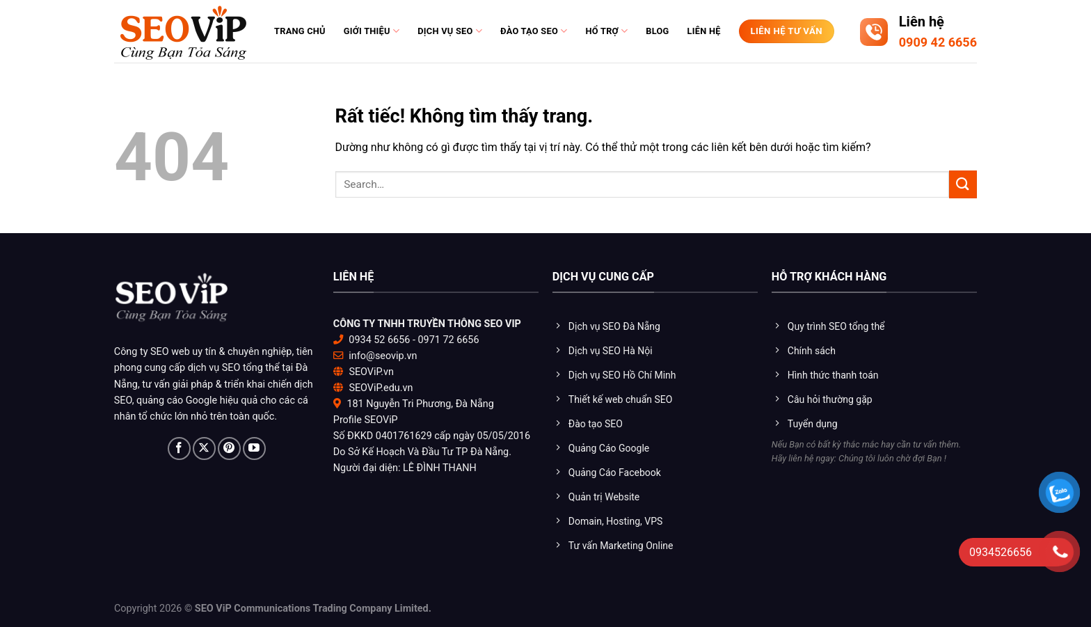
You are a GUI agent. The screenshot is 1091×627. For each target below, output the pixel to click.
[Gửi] (963, 184)
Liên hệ (704, 31)
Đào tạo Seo (533, 31)
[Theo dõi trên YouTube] (254, 448)
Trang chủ (300, 31)
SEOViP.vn (371, 372)
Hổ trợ (606, 31)
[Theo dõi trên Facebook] (179, 448)
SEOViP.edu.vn (381, 388)
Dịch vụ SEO (449, 31)
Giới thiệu (371, 31)
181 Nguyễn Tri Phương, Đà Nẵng (420, 404)
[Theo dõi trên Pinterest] (229, 448)
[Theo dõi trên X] (204, 448)
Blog (657, 31)
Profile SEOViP (365, 420)
